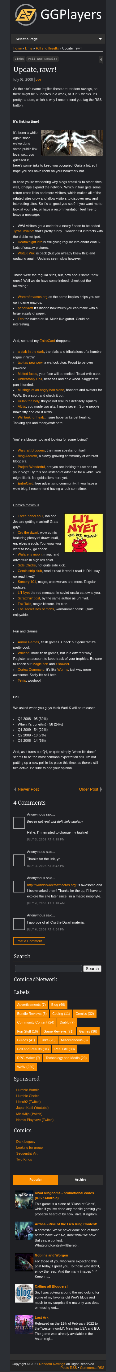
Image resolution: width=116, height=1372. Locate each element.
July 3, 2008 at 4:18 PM (46, 840)
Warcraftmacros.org (33, 298)
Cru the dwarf (28, 533)
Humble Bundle (28, 1091)
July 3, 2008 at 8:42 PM (46, 867)
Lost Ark (42, 1318)
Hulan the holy (29, 402)
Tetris (22, 681)
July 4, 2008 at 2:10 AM (46, 904)
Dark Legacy (26, 1142)
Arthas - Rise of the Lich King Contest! (66, 1225)
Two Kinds (24, 1160)
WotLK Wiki (27, 254)
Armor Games (28, 643)
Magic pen (40, 665)
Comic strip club (30, 572)
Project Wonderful (31, 468)
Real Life (61, 1050)
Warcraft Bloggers (31, 451)
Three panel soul (30, 517)
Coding (57, 1014)
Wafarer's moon (30, 555)
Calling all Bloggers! (51, 1287)
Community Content (32, 1023)
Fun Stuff (24, 1032)
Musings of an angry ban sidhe (41, 391)
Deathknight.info (30, 243)
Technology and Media (62, 1059)
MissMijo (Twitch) (29, 1115)
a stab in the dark (31, 352)
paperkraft (25, 309)
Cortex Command (31, 670)
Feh (21, 320)
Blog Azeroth (27, 457)
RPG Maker (26, 1059)
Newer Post (28, 790)
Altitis (22, 407)
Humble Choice (28, 1097)
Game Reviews (55, 1032)
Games (84, 1032)
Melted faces (27, 374)
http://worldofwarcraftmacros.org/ (52, 886)
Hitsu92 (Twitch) (28, 1103)
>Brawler (62, 665)
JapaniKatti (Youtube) (32, 1108)
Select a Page (27, 39)
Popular (35, 1181)
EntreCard (47, 341)
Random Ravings (52, 1365)
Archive (80, 1181)
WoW (21, 1068)
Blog (54, 1005)
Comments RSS (92, 1368)
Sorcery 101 (27, 582)
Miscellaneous (72, 1041)
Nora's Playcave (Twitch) (35, 1121)
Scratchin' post (29, 599)
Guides (22, 1041)
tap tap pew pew (30, 363)
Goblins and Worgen (51, 1256)
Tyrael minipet (23, 232)
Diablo (64, 1023)
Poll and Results (42, 59)
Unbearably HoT (30, 380)
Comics (81, 1014)
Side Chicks (27, 566)
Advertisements (29, 1005)
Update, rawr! (35, 70)
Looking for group (29, 1148)
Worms (63, 670)
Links (19, 59)
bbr (38, 80)
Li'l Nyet (24, 593)
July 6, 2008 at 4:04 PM (46, 930)
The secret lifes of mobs (36, 610)
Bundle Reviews (29, 1014)
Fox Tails (24, 605)
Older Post (88, 790)
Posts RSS (68, 1368)
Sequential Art (27, 1154)
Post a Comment (29, 942)
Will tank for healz (31, 418)
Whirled (23, 654)
